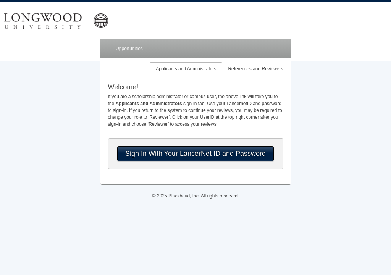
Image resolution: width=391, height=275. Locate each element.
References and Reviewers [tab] (255, 68)
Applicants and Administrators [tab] (186, 68)
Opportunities (129, 48)
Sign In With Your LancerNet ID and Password (195, 153)
